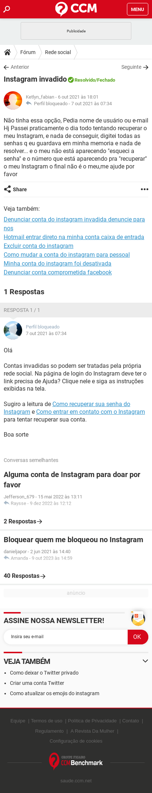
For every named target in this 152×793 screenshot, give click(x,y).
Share (20, 189)
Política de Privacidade (92, 720)
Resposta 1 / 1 (22, 310)
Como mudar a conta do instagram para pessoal (67, 254)
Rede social (58, 52)
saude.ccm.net (76, 780)
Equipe (17, 720)
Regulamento (49, 731)
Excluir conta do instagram (38, 245)
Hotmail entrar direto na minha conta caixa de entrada (74, 237)
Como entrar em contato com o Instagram (90, 411)
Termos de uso (46, 720)
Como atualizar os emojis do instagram (54, 693)
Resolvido (85, 80)
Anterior (20, 67)
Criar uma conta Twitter (37, 683)
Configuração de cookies (75, 741)
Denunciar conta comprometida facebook (58, 272)
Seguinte (131, 67)
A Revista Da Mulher (92, 731)
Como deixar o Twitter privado (44, 673)
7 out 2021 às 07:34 (91, 103)
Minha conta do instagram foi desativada (57, 263)
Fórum (27, 52)
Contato (130, 720)
